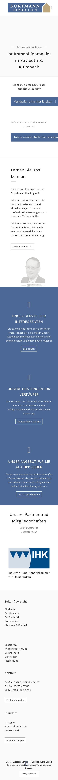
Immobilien (11, 621)
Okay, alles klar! (29, 774)
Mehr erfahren (22, 246)
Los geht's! (29, 348)
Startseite (10, 609)
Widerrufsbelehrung (16, 648)
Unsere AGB (11, 644)
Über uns (10, 625)
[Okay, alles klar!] (54, 769)
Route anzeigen (15, 740)
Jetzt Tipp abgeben (29, 494)
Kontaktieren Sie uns (29, 421)
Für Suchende (12, 617)
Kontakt (22, 625)
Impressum (11, 660)
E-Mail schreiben (15, 700)
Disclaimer (11, 656)
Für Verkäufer (12, 613)
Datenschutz (12, 652)
